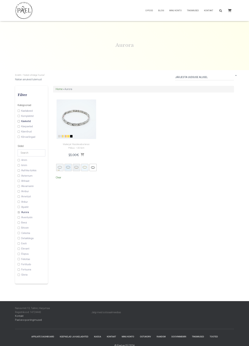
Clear (58, 176)
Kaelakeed (27, 110)
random (161, 336)
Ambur (25, 191)
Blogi (161, 10)
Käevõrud (26, 131)
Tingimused (193, 10)
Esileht (18, 75)
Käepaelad (27, 126)
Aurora (25, 212)
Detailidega (27, 238)
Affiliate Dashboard (42, 336)
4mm (24, 160)
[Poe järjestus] (204, 77)
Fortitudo (26, 264)
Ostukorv (145, 336)
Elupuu (25, 253)
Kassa (97, 336)
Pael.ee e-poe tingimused (28, 320)
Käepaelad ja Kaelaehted (74, 336)
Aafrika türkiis (28, 170)
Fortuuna (26, 269)
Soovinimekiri (178, 336)
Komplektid (27, 116)
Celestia (25, 233)
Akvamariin (27, 186)
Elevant (25, 248)
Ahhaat (25, 181)
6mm (24, 165)
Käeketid (26, 121)
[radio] (59, 165)
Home (59, 89)
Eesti (24, 243)
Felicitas (25, 259)
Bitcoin (25, 227)
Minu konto (175, 10)
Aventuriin (27, 217)
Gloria (24, 274)
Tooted (214, 336)
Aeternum (27, 175)
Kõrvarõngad (28, 137)
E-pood (149, 10)
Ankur (24, 201)
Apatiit (25, 207)
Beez (24, 222)
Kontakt (208, 10)
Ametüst (26, 196)
